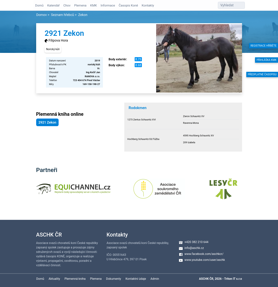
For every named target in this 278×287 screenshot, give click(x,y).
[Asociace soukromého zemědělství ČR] (157, 191)
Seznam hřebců (62, 15)
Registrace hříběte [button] (264, 45)
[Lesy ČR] (223, 191)
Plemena (80, 5)
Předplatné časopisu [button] (262, 74)
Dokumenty (113, 279)
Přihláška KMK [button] (266, 59)
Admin (154, 279)
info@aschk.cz (194, 248)
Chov (66, 5)
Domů (39, 5)
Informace (108, 5)
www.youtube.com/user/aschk (205, 260)
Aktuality (54, 279)
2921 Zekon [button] (47, 122)
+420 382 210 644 (196, 242)
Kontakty (148, 5)
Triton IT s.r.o (233, 279)
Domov (41, 15)
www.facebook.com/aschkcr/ (204, 254)
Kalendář (53, 5)
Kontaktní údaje (136, 279)
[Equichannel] (73, 191)
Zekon (82, 15)
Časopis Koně (128, 5)
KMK (93, 5)
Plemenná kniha (75, 279)
